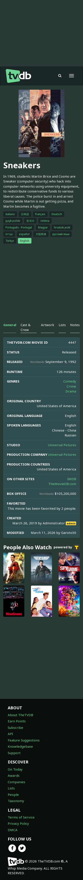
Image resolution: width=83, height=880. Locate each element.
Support (14, 753)
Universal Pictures (62, 445)
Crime (71, 386)
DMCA (12, 830)
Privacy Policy (18, 823)
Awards (13, 775)
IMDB (71, 479)
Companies (16, 782)
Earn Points (17, 721)
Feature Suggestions (24, 740)
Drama (71, 391)
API (10, 733)
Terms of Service (21, 817)
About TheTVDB (20, 715)
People (13, 794)
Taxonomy (16, 801)
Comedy (69, 381)
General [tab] (9, 325)
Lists (11, 788)
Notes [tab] (75, 325)
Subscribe (15, 727)
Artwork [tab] (47, 325)
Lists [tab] (62, 325)
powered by (67, 547)
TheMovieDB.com (62, 484)
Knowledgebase (20, 746)
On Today (15, 769)
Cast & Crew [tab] (26, 327)
